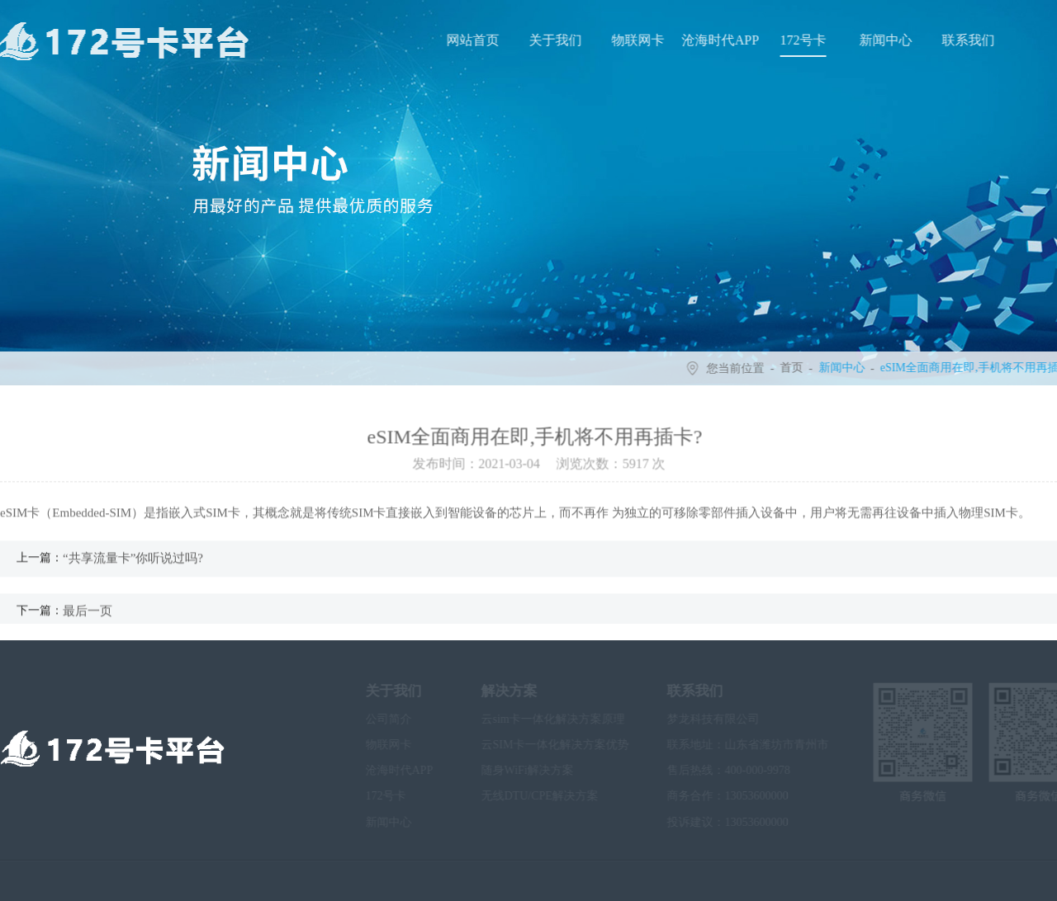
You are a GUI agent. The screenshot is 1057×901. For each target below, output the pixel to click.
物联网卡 (640, 40)
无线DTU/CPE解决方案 (525, 796)
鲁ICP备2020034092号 (363, 881)
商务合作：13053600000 (713, 796)
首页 (793, 368)
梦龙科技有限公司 (698, 719)
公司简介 (374, 719)
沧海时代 (511, 881)
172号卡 (805, 40)
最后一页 (87, 615)
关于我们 (557, 40)
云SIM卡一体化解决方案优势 (540, 744)
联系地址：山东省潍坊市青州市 (733, 744)
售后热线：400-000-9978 (713, 770)
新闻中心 (887, 40)
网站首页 (474, 40)
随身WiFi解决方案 (513, 770)
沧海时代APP (722, 40)
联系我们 (970, 40)
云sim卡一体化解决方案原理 (538, 719)
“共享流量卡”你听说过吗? (133, 563)
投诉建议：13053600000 (713, 822)
